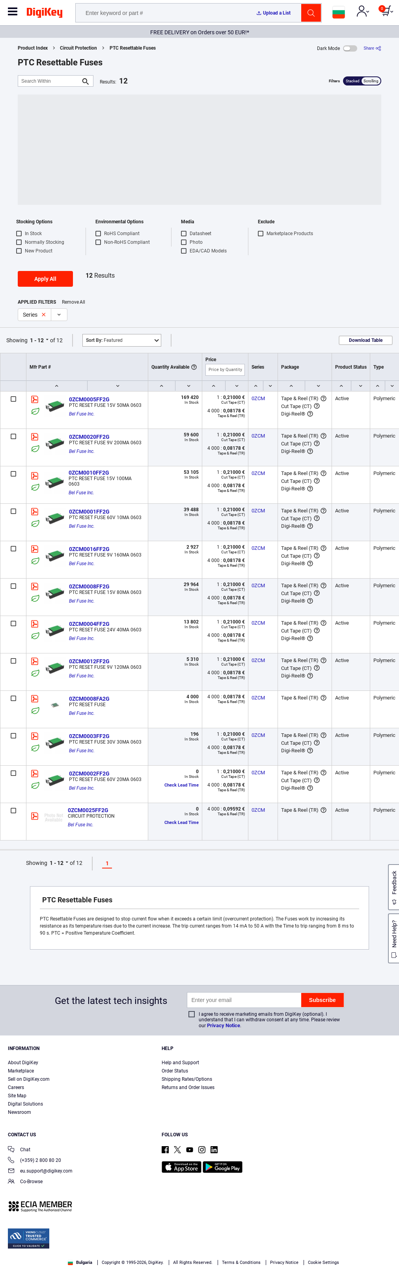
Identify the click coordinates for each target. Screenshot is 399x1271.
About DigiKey (23, 1062)
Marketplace (21, 1071)
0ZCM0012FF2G (89, 661)
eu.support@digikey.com (40, 1171)
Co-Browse (25, 1182)
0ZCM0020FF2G (89, 437)
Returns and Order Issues (188, 1087)
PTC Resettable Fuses (133, 48)
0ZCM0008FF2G (89, 586)
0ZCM (258, 398)
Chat (19, 1150)
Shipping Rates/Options (187, 1079)
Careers (16, 1087)
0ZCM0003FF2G (89, 736)
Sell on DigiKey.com (29, 1079)
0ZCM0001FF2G (89, 511)
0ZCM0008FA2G (89, 699)
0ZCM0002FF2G (89, 773)
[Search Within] (49, 81)
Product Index (33, 48)
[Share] (372, 48)
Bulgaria (80, 1262)
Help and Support (180, 1062)
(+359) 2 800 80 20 (34, 1161)
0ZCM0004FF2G (89, 624)
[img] (44, 14)
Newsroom (19, 1112)
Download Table (365, 340)
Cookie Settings (323, 1262)
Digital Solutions (25, 1104)
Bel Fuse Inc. (82, 414)
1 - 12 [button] (37, 340)
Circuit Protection (78, 48)
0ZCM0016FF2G (89, 549)
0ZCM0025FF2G (88, 810)
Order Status (175, 1071)
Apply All (45, 279)
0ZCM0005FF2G (89, 399)
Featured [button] (104, 340)
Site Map (17, 1095)
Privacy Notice (223, 1025)
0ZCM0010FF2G (89, 472)
